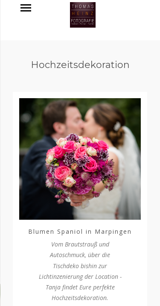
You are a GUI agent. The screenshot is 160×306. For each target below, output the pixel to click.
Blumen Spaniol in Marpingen (80, 231)
